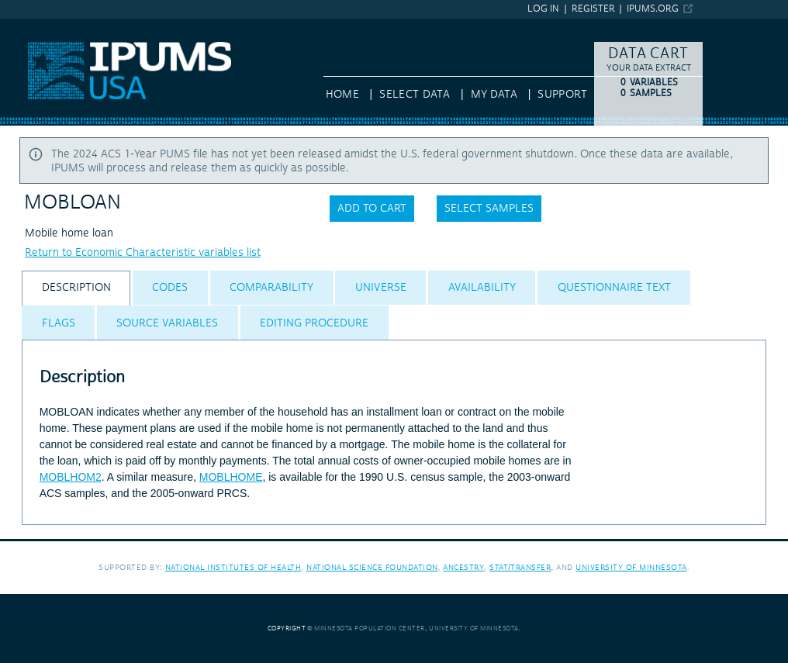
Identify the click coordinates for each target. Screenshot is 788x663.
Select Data (414, 95)
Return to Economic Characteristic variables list (143, 253)
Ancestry (463, 567)
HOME (342, 95)
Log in (543, 9)
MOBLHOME (231, 477)
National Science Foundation (372, 567)
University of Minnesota (631, 567)
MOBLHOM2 (71, 477)
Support (561, 95)
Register (593, 9)
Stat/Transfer (520, 567)
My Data (494, 95)
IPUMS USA (28, 26)
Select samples (489, 209)
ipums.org (653, 9)
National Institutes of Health (233, 567)
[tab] (76, 288)
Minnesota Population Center (369, 628)
